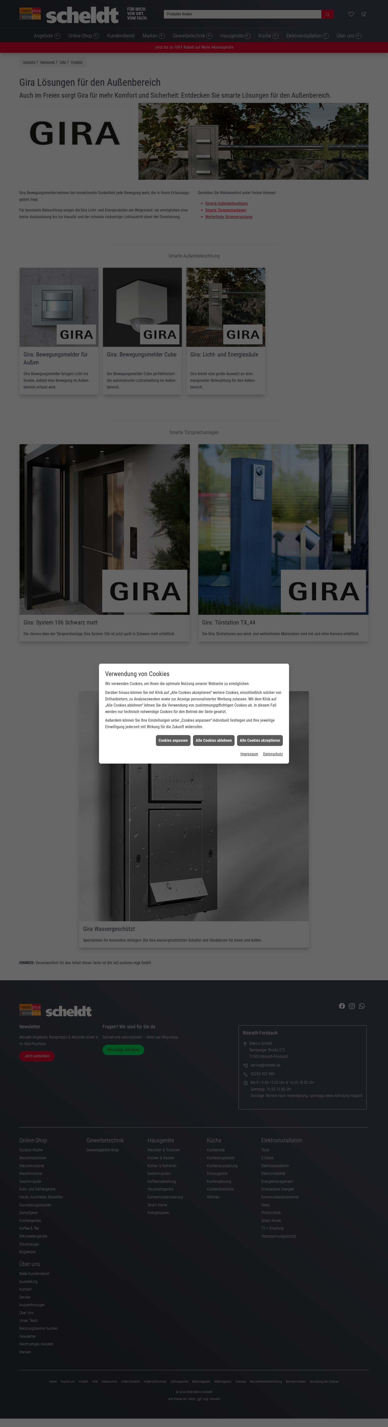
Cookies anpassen (173, 678)
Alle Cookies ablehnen (214, 678)
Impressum (249, 692)
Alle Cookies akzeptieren (260, 678)
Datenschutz (273, 692)
